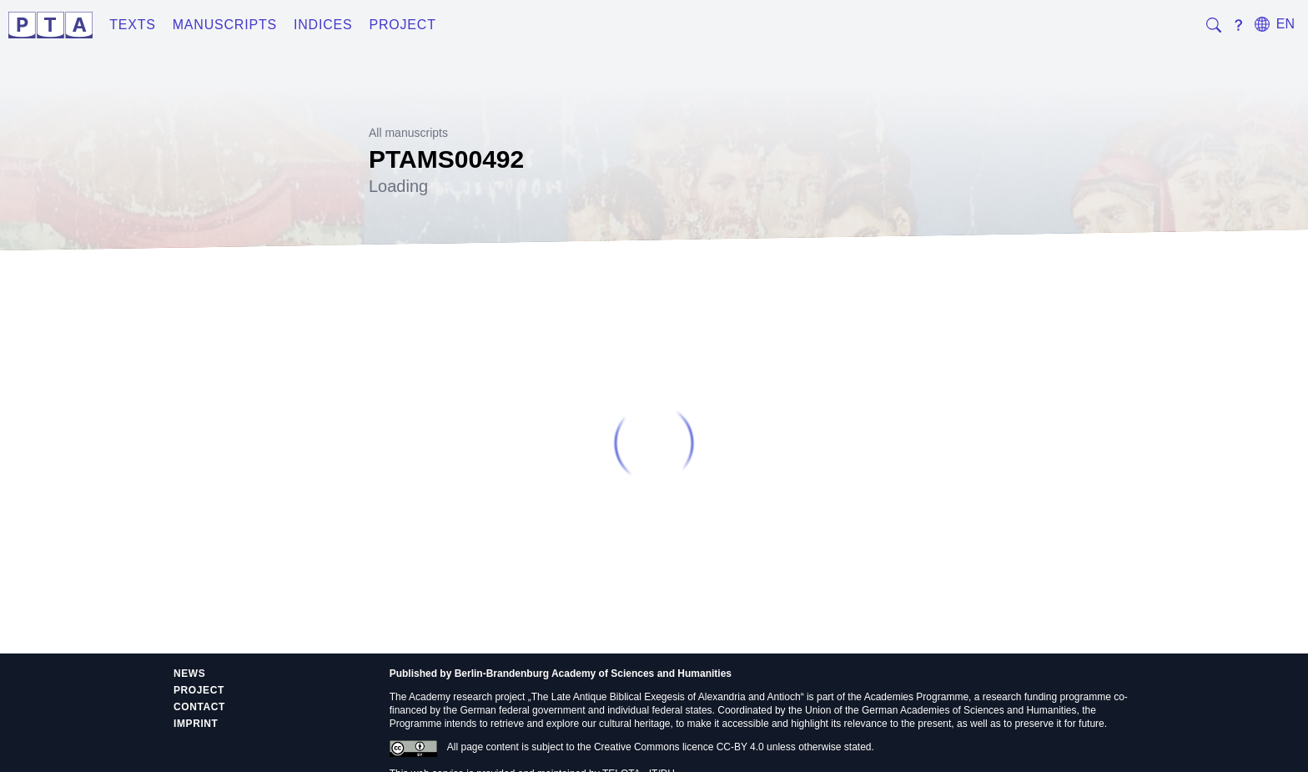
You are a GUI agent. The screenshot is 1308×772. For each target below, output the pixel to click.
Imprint (196, 723)
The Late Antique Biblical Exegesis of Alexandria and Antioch (666, 697)
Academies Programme (916, 697)
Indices (323, 25)
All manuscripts (408, 132)
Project (402, 25)
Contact (199, 707)
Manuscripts (225, 25)
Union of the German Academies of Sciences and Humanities (941, 710)
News (189, 673)
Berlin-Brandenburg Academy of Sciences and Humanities (593, 673)
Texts (132, 25)
